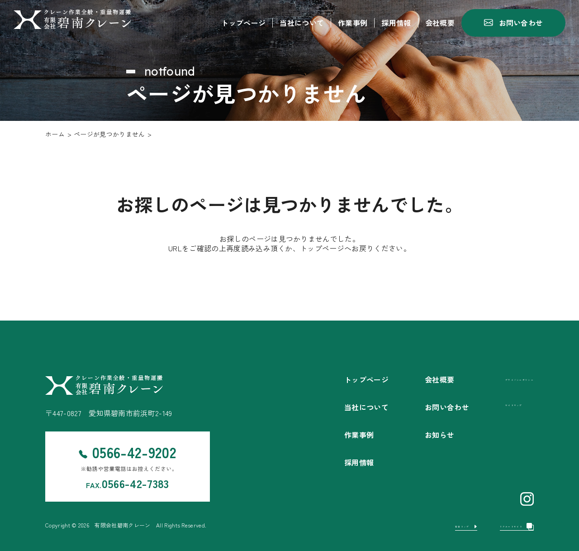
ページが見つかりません (109, 134)
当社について (302, 23)
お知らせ (412, 434)
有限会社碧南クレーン (122, 525)
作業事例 (352, 23)
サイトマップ (495, 403)
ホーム (55, 134)
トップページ (243, 23)
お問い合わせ (420, 407)
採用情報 (396, 23)
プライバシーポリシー (506, 378)
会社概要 (440, 23)
